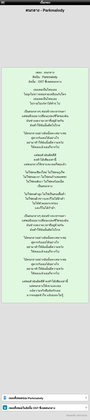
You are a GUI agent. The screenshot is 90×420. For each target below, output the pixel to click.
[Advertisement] (45, 38)
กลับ (2, 2)
